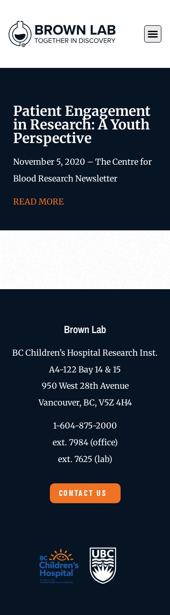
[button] (152, 34)
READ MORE (38, 201)
